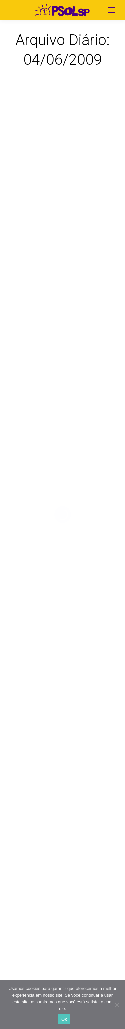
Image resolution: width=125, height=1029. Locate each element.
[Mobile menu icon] (111, 10)
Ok (64, 1019)
